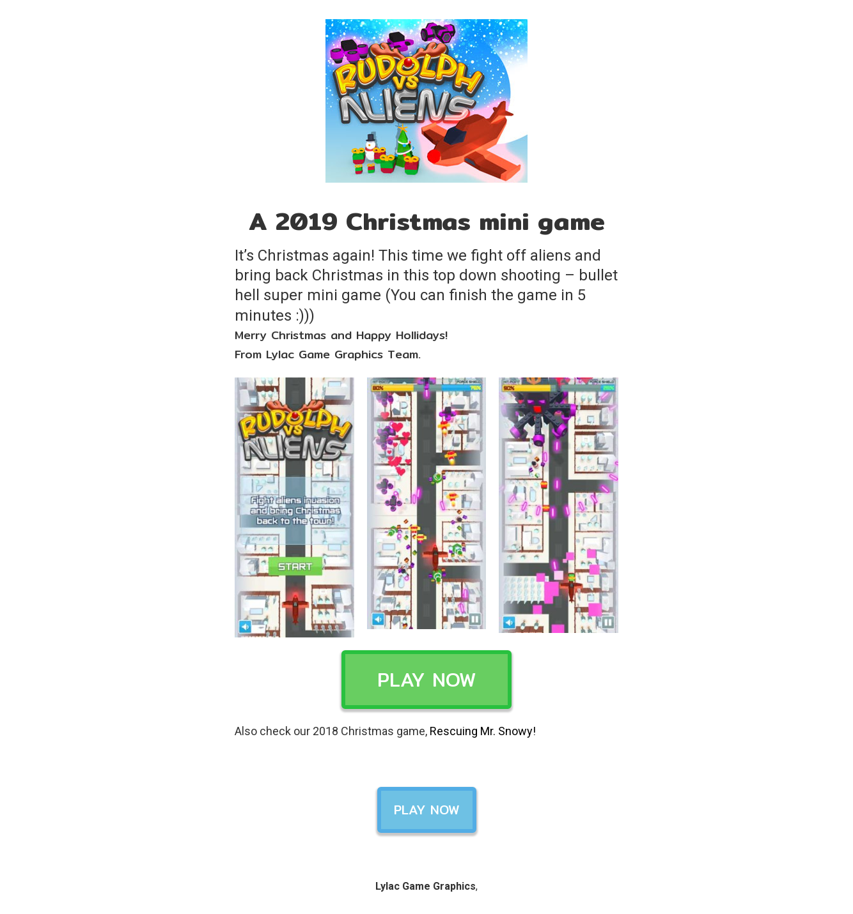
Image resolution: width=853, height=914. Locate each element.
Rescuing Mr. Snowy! (483, 731)
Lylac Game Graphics (425, 886)
